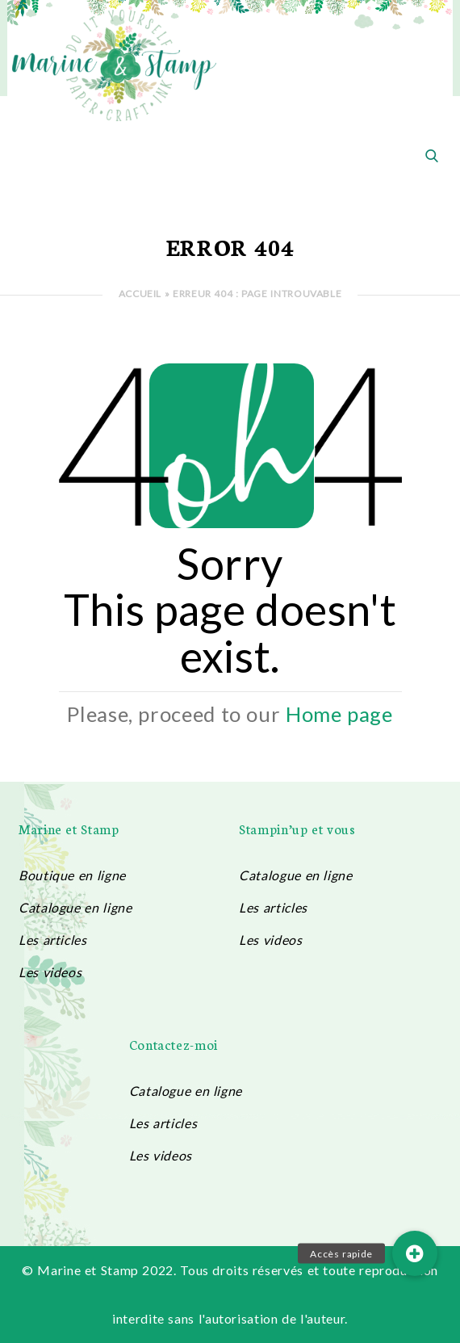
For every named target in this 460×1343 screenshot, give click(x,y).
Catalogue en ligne (75, 907)
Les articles (53, 939)
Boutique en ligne (72, 875)
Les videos (50, 972)
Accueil (140, 293)
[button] (414, 1253)
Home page (339, 714)
